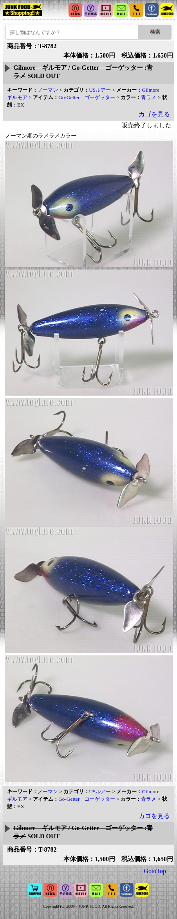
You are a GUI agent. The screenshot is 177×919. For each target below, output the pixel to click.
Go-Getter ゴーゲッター (86, 97)
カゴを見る (154, 114)
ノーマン (48, 90)
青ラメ (148, 97)
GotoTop (155, 871)
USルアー (100, 90)
